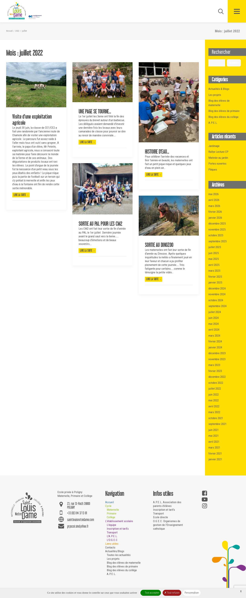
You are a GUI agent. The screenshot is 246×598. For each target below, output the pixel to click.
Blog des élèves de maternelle (124, 562)
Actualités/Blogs (114, 551)
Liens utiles (111, 543)
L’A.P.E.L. (112, 536)
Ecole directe (160, 517)
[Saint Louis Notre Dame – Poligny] (25, 11)
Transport (112, 532)
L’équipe (111, 525)
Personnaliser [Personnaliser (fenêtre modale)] (192, 592)
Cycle (108, 506)
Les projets (113, 558)
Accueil (9, 31)
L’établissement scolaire (119, 521)
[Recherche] (219, 11)
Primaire (111, 513)
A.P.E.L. (111, 574)
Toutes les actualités (119, 555)
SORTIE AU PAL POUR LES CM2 (100, 224)
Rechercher (221, 52)
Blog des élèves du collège (122, 570)
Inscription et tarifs (118, 528)
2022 (17, 31)
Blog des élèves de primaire (122, 566)
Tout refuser (172, 592)
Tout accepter (150, 592)
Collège (111, 517)
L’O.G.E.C (112, 540)
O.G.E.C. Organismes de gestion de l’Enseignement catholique (168, 524)
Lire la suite (21, 195)
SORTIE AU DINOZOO (159, 245)
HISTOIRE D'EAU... (157, 151)
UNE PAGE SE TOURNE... (95, 111)
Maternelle (113, 509)
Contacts (110, 547)
